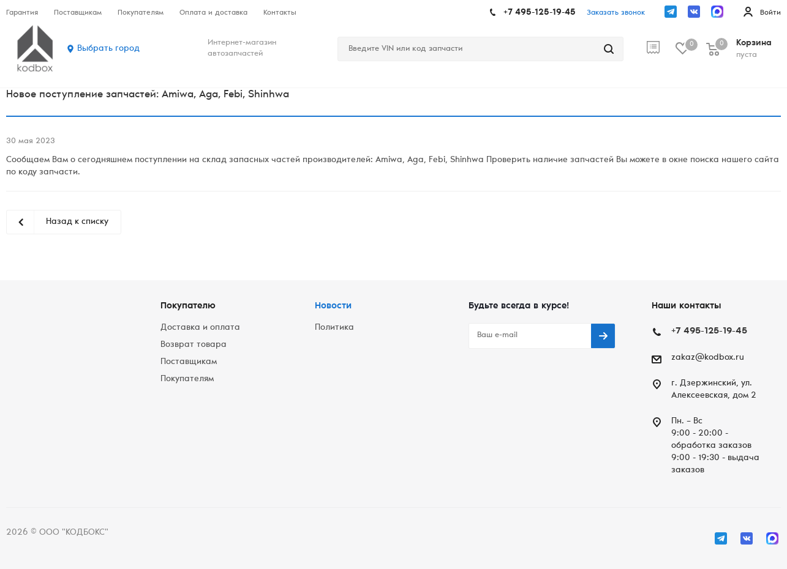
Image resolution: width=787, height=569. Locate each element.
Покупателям (187, 379)
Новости (333, 306)
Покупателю (188, 306)
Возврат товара (193, 345)
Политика (334, 328)
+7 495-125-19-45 (539, 13)
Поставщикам (188, 362)
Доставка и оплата (200, 328)
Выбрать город (108, 49)
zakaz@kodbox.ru (707, 358)
